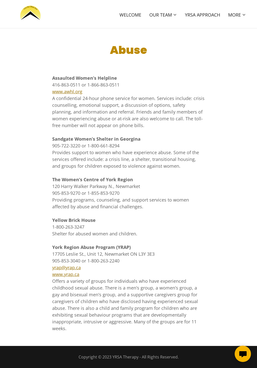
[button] (163, 15)
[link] (30, 14)
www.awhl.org (67, 91)
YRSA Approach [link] (202, 15)
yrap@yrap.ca (66, 267)
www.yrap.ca (65, 274)
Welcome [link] (130, 15)
